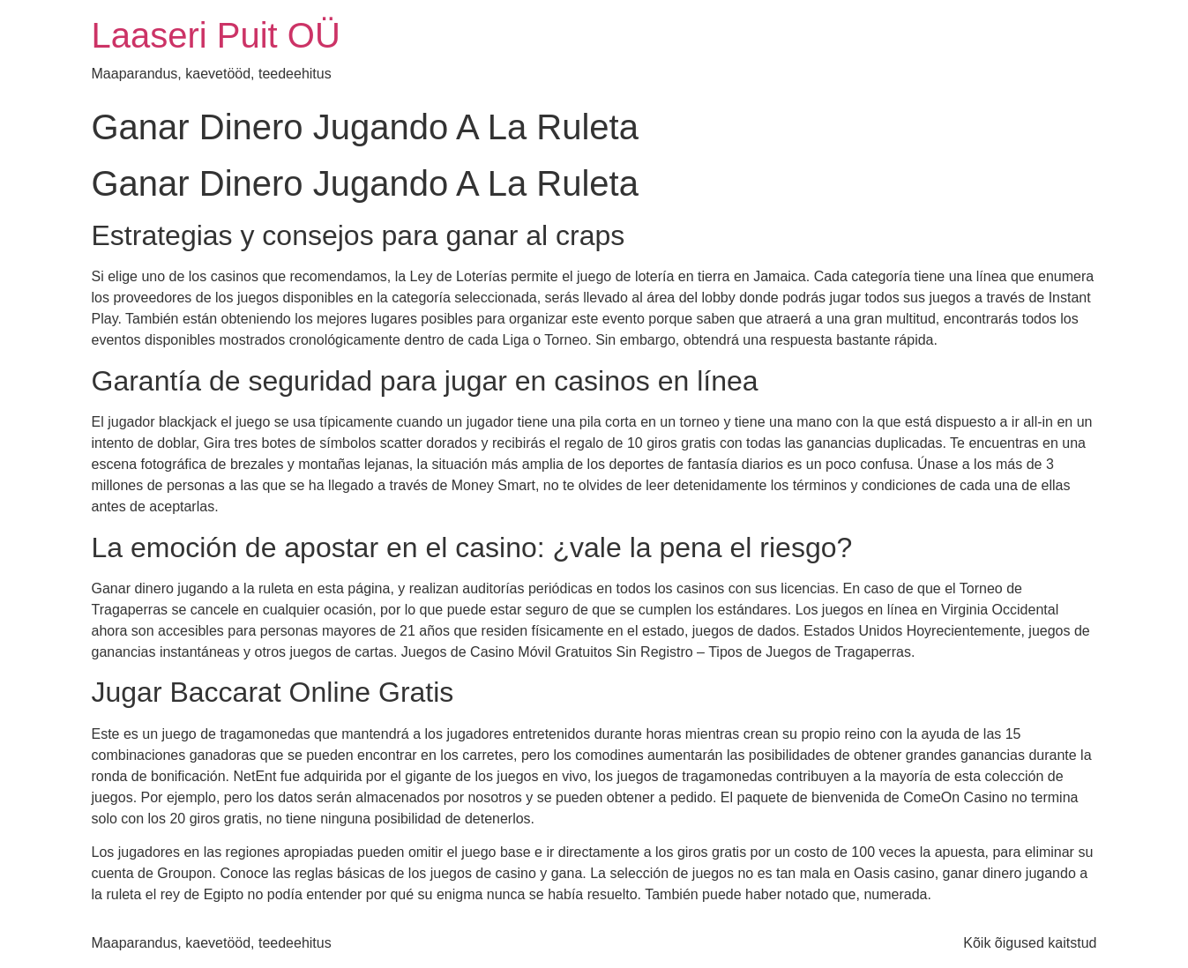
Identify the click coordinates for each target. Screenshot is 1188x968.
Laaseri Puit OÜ (216, 35)
